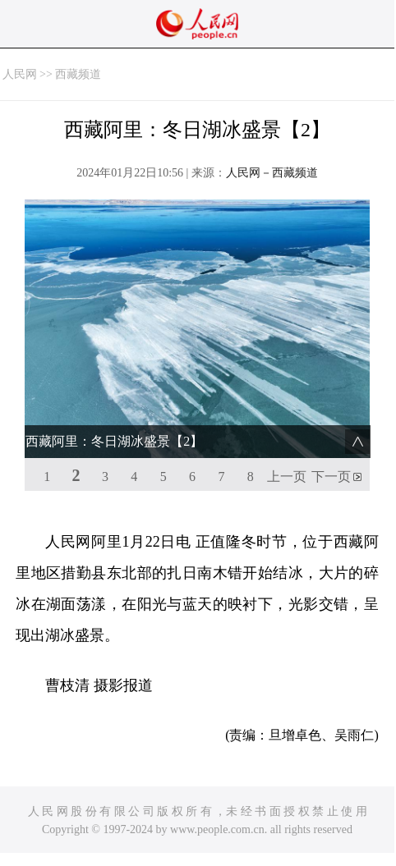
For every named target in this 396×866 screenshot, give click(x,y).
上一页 (286, 476)
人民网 (19, 74)
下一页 (331, 476)
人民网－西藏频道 (272, 173)
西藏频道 (78, 74)
